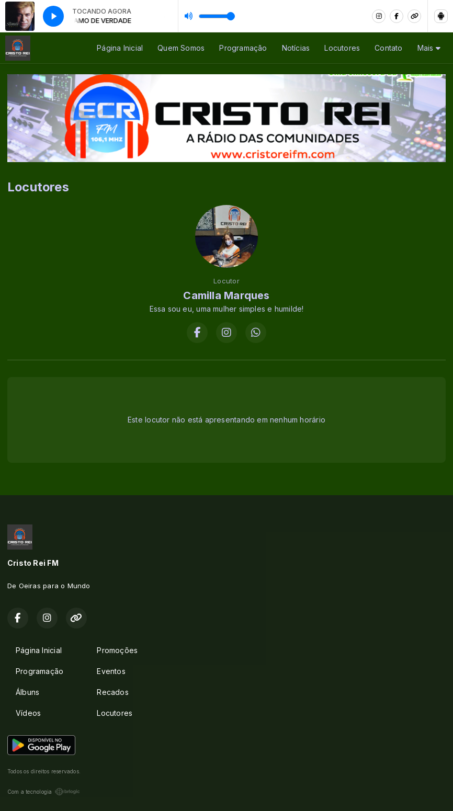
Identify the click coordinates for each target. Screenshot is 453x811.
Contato (388, 47)
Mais (428, 47)
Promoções (117, 650)
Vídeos (28, 713)
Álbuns (27, 692)
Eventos (111, 671)
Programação (243, 47)
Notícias (296, 47)
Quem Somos (181, 47)
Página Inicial (120, 47)
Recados (112, 692)
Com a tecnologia (43, 791)
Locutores (342, 47)
